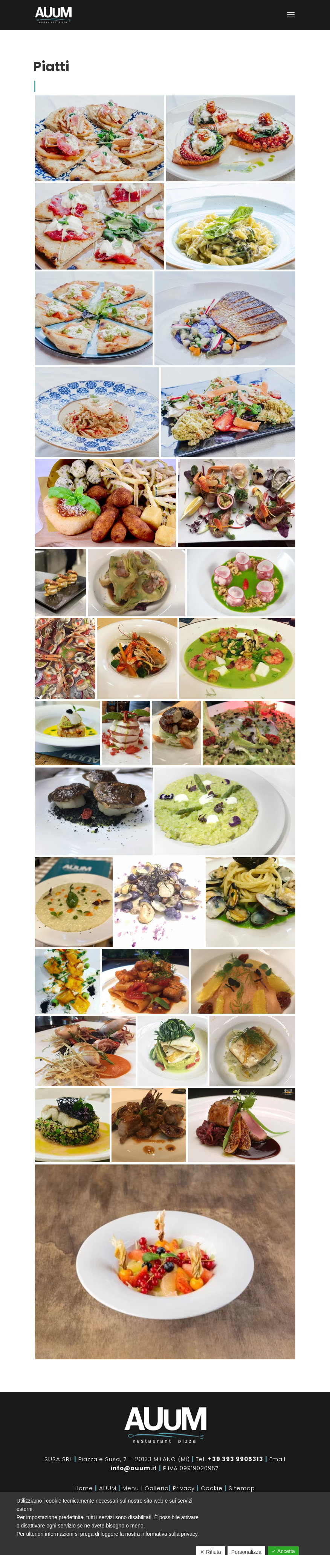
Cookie (212, 1488)
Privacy (184, 1488)
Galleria (157, 1488)
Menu (130, 1488)
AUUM (107, 1488)
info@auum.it (134, 1468)
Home (84, 1488)
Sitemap (242, 1488)
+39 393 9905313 (235, 1459)
